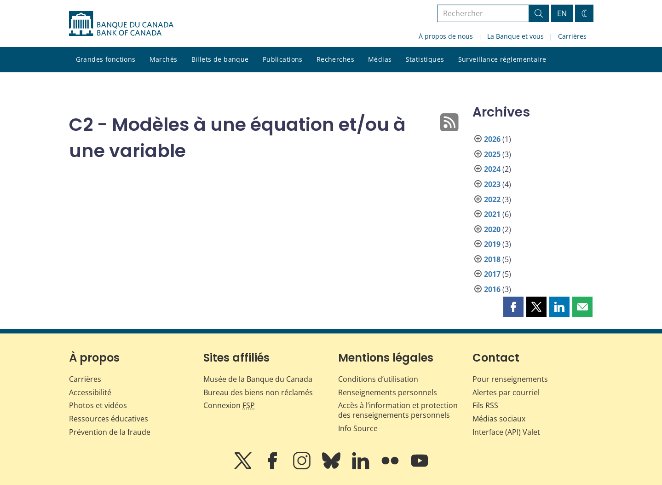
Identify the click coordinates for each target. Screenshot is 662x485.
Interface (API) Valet (506, 432)
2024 (492, 169)
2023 (492, 184)
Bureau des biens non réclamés (258, 392)
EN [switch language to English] (562, 13)
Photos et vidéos (98, 405)
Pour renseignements (510, 379)
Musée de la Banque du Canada (257, 379)
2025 (492, 154)
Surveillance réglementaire (502, 59)
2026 (492, 139)
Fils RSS (485, 405)
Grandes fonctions (106, 59)
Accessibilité (90, 392)
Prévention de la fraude (109, 432)
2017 (492, 274)
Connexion (229, 405)
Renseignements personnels (387, 392)
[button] (513, 307)
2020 (492, 229)
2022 (492, 199)
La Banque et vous (515, 36)
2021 (492, 214)
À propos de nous (446, 36)
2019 (492, 244)
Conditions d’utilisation (378, 379)
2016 (492, 289)
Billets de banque (220, 59)
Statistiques (425, 59)
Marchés (164, 59)
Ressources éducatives (108, 419)
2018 (492, 259)
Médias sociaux (498, 419)
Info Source (358, 428)
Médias (380, 59)
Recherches (335, 59)
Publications (283, 59)
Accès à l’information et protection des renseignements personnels (398, 410)
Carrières (572, 36)
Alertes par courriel (506, 392)
